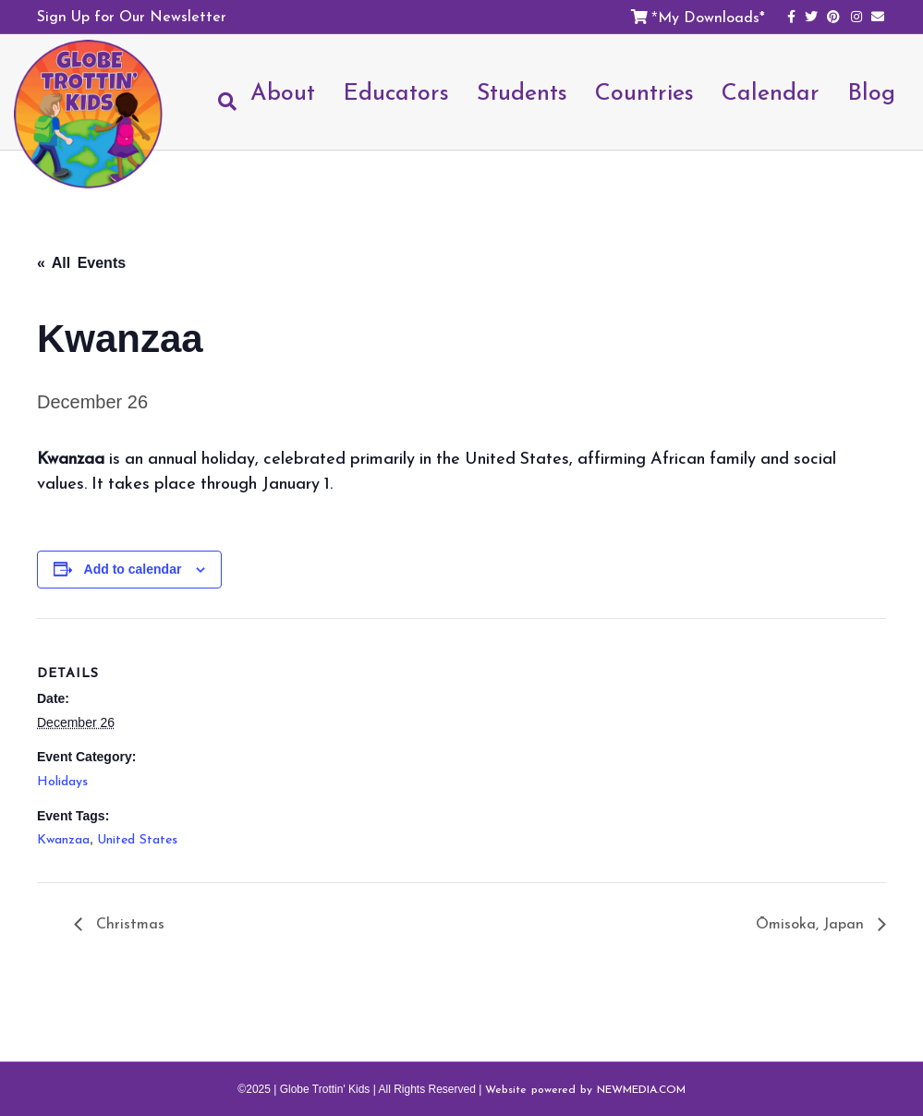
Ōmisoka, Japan (812, 923)
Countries (644, 91)
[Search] (220, 101)
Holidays (62, 781)
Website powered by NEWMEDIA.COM (585, 1089)
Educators (396, 91)
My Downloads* (711, 17)
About (282, 91)
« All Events (81, 263)
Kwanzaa (63, 839)
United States (137, 839)
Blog (871, 91)
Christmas (127, 923)
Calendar (771, 91)
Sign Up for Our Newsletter (131, 16)
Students (522, 91)
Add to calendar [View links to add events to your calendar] (133, 569)
